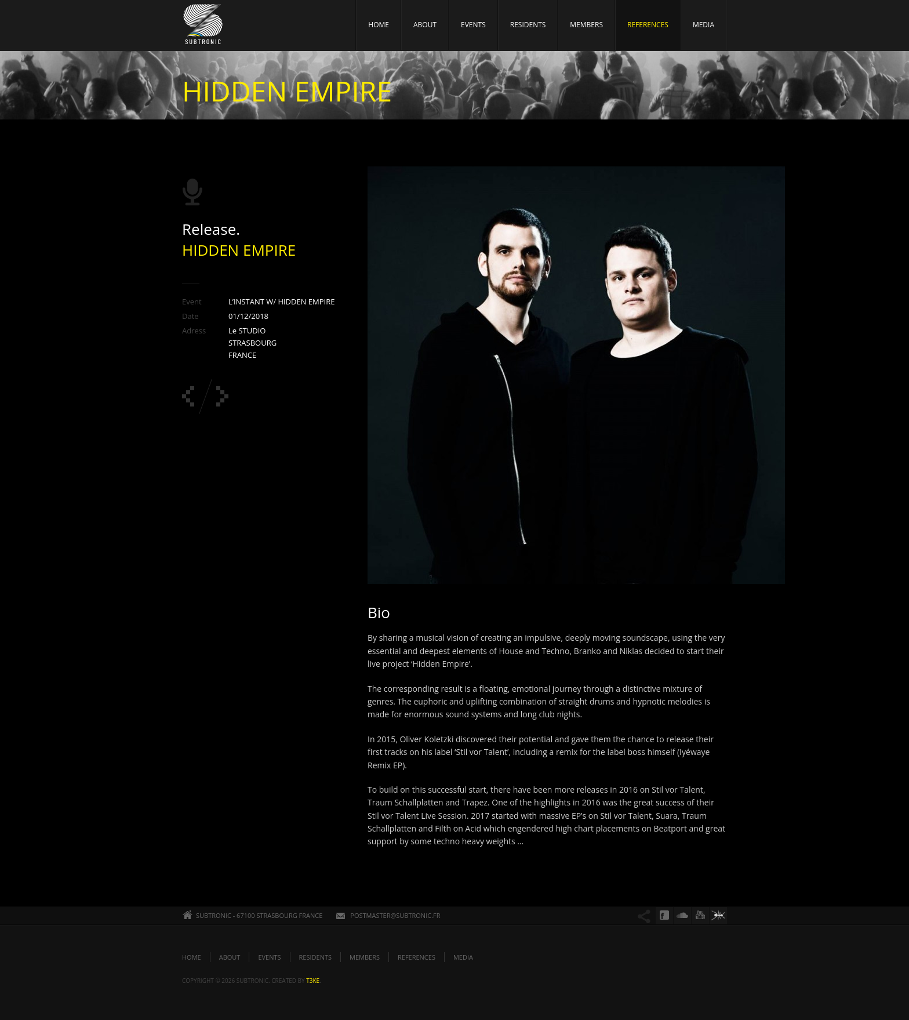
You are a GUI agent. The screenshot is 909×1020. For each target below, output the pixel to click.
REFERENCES (647, 25)
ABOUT (425, 25)
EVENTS (473, 25)
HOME (378, 25)
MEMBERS (586, 25)
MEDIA (703, 25)
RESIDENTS (528, 25)
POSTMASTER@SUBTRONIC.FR (395, 915)
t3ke (312, 981)
